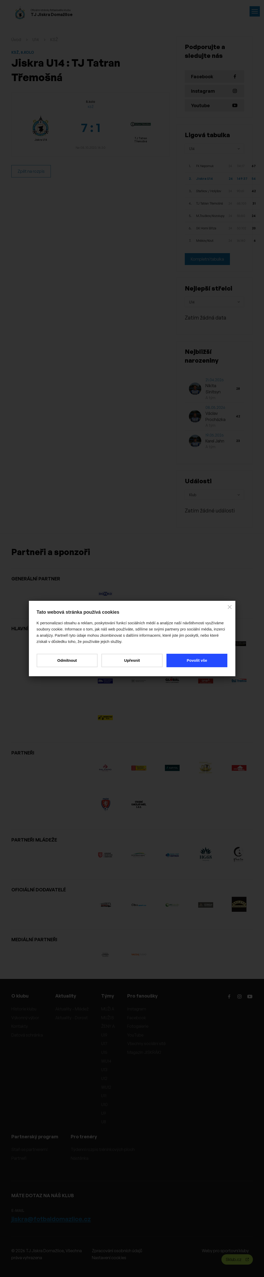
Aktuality (65, 996)
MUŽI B (107, 1017)
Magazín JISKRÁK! (144, 1052)
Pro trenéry (84, 1136)
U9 (103, 1113)
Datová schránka (27, 1035)
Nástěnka (80, 1158)
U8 (103, 1121)
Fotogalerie (137, 1026)
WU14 (106, 1061)
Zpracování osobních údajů (117, 1250)
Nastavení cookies (109, 1257)
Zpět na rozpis (31, 171)
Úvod (16, 39)
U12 (104, 1078)
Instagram (136, 1008)
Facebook (136, 1017)
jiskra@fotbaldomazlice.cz (51, 1219)
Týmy (107, 996)
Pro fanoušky (142, 996)
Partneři (18, 1158)
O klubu (20, 996)
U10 (104, 1104)
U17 (104, 1043)
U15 (104, 1052)
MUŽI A (107, 1008)
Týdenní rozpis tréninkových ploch (103, 1149)
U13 (104, 1069)
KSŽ (54, 39)
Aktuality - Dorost (71, 1017)
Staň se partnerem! (29, 1149)
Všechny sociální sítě (146, 1043)
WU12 (106, 1087)
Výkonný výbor (25, 1017)
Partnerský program (34, 1136)
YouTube (135, 1035)
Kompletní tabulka (207, 259)
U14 (36, 39)
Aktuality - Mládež (72, 1008)
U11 (103, 1095)
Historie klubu (23, 1008)
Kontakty (19, 1026)
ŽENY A (108, 1026)
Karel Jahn (214, 440)
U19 (104, 1035)
